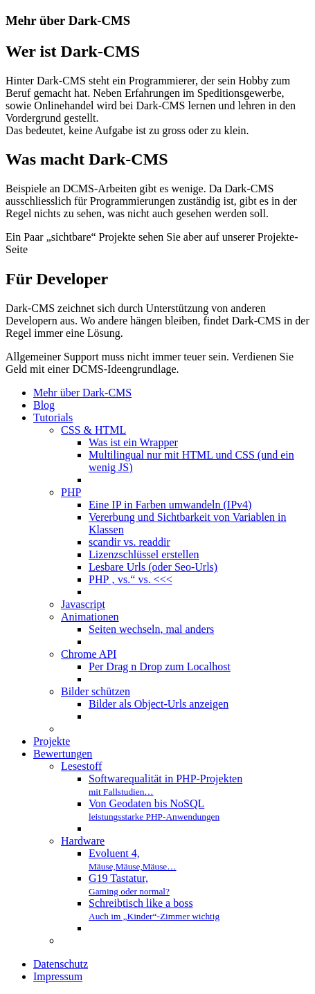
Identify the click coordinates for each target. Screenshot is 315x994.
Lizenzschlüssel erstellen (144, 554)
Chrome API (88, 654)
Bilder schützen (95, 691)
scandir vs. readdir (129, 542)
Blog (44, 405)
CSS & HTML (93, 430)
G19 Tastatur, (129, 884)
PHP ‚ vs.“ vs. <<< (130, 579)
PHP (71, 492)
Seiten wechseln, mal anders (151, 629)
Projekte (51, 741)
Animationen (90, 617)
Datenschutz (60, 964)
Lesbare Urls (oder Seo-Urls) (153, 567)
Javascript (83, 604)
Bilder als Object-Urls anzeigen (158, 704)
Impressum (57, 976)
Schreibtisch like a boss (154, 909)
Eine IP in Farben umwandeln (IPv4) (170, 504)
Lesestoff (81, 766)
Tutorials (53, 417)
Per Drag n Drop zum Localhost (160, 666)
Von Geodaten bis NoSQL (154, 810)
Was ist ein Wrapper (133, 442)
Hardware (83, 841)
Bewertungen (62, 754)
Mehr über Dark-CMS (82, 392)
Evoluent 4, (133, 859)
